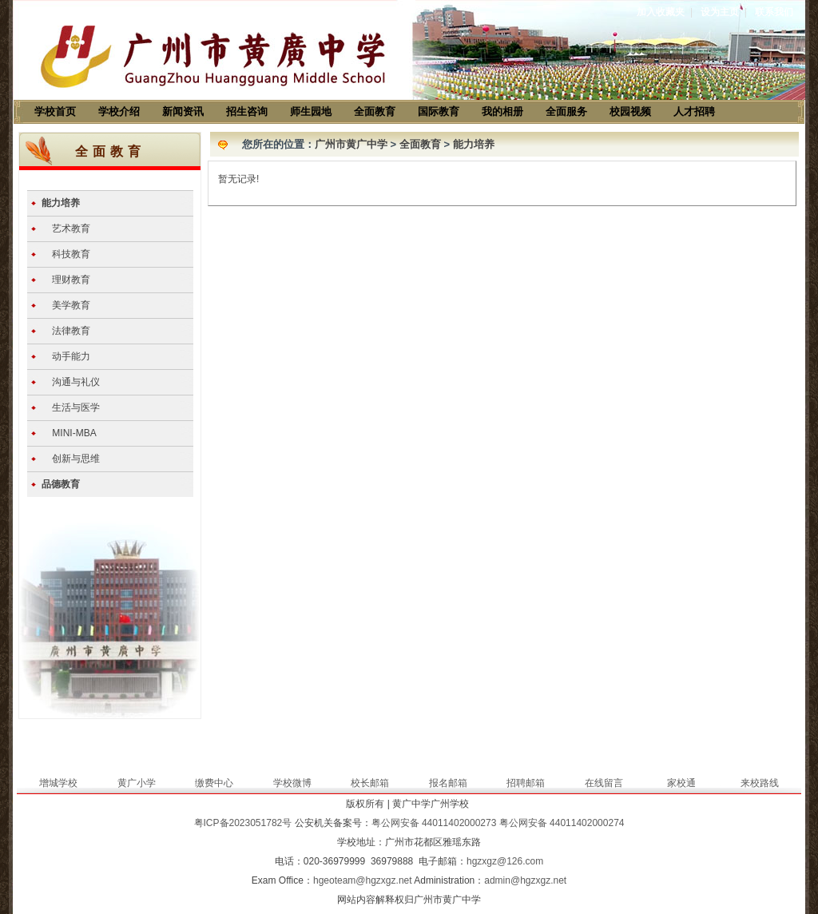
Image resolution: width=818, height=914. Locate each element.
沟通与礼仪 (76, 381)
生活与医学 (76, 407)
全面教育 (374, 111)
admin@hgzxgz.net (525, 880)
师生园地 (311, 111)
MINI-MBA (74, 433)
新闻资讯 (183, 111)
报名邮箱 (448, 783)
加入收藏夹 (661, 12)
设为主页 (720, 12)
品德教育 (61, 484)
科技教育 (71, 254)
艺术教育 (71, 228)
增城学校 (58, 783)
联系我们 (774, 12)
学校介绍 (119, 111)
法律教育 (71, 330)
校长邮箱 (370, 783)
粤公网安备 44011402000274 (562, 823)
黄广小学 (136, 783)
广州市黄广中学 (351, 144)
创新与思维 (76, 458)
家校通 (681, 783)
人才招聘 (694, 111)
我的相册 (502, 111)
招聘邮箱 (525, 783)
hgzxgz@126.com (505, 861)
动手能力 (71, 356)
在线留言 (604, 783)
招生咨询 (247, 111)
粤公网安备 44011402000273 (434, 823)
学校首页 (55, 111)
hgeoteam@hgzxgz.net (362, 880)
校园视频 (630, 111)
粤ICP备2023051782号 (243, 823)
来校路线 (760, 783)
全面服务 (566, 111)
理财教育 (71, 279)
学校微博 (292, 783)
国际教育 (438, 111)
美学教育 (71, 305)
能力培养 (61, 203)
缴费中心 (214, 783)
